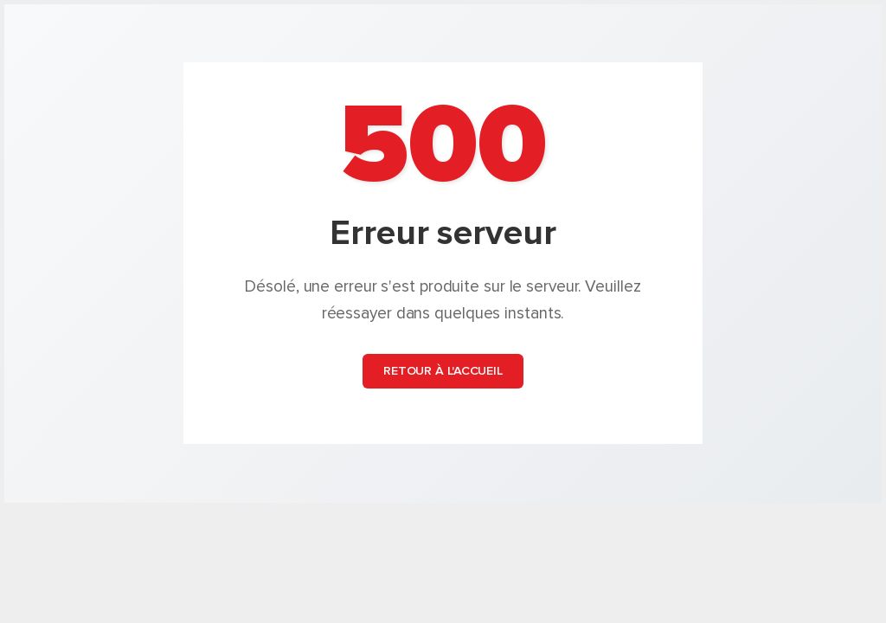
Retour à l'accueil (443, 371)
